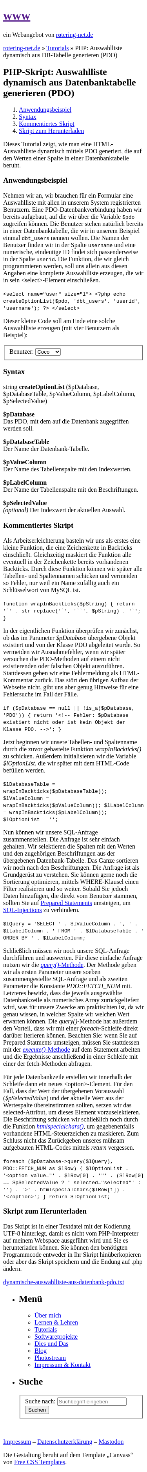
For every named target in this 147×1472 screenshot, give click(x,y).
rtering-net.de (74, 34)
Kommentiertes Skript (46, 123)
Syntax (27, 116)
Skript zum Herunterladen (51, 130)
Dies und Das (51, 1343)
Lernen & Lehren (56, 1322)
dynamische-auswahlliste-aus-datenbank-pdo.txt (63, 1282)
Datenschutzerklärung (64, 1441)
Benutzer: (21, 351)
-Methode (62, 964)
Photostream (50, 1357)
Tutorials (57, 48)
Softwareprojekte (56, 1336)
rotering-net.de (21, 48)
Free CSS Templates (39, 1462)
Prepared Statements (66, 903)
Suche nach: (40, 1401)
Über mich (47, 1315)
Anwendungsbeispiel (45, 109)
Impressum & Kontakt (62, 1364)
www (16, 15)
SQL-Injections (22, 910)
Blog (40, 1350)
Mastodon (111, 1441)
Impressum (17, 1441)
